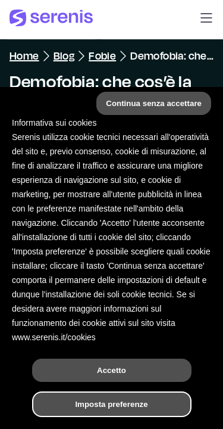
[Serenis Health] (51, 20)
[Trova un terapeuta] (155, 407)
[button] (206, 20)
